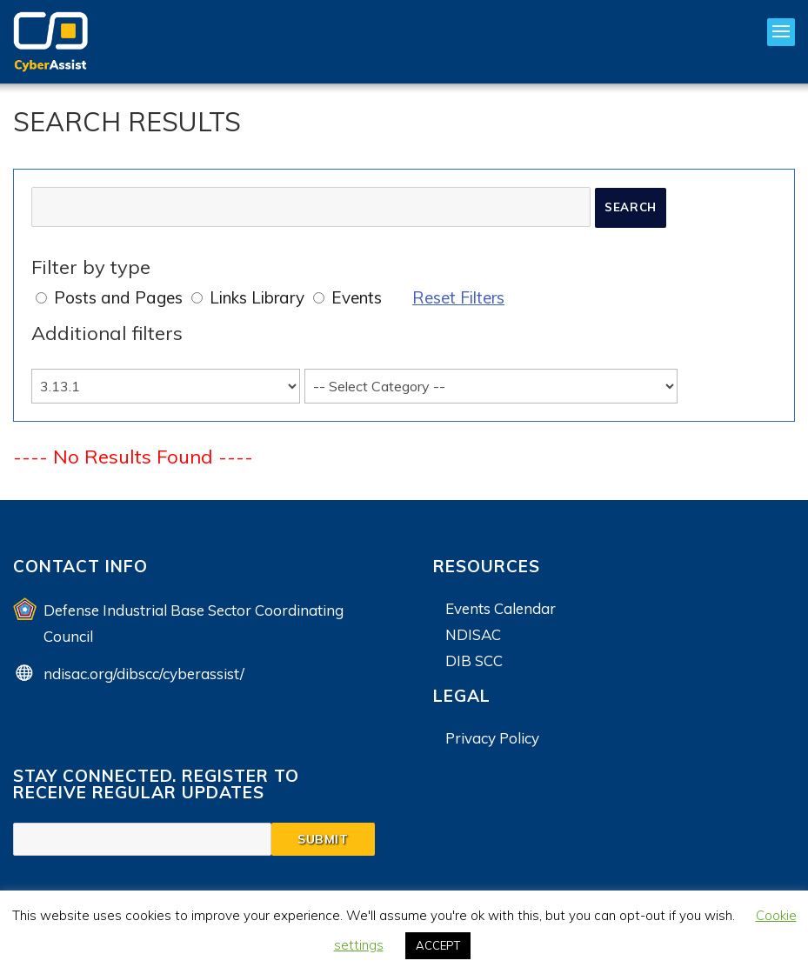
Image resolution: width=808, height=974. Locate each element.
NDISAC (473, 634)
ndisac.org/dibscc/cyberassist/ (143, 673)
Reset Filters (458, 297)
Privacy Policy (492, 738)
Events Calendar (500, 608)
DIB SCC (474, 660)
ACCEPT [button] (438, 945)
